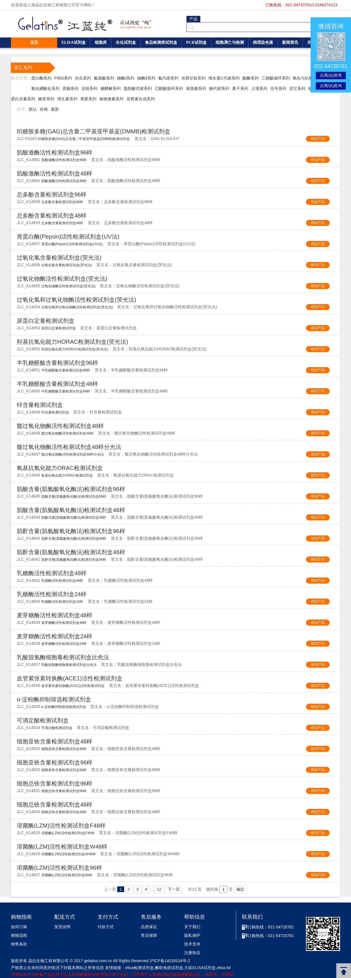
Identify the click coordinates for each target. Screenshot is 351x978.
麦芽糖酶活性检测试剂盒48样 (54, 615)
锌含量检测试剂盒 (40, 405)
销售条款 (19, 944)
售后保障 (149, 935)
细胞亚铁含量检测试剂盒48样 (54, 741)
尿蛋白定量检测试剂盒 (45, 321)
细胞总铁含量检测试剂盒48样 (54, 804)
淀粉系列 (89, 88)
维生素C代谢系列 (224, 78)
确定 (240, 889)
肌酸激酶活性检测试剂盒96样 (54, 152)
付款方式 (106, 927)
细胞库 (101, 42)
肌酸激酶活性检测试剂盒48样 (54, 173)
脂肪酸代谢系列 (138, 88)
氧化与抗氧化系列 (309, 78)
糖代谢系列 (219, 88)
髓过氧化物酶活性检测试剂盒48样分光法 (69, 447)
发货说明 (62, 927)
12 (159, 889)
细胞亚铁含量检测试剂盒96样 (54, 762)
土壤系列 (259, 88)
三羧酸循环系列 (276, 78)
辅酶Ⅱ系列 (146, 78)
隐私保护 (192, 935)
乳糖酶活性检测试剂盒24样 (52, 594)
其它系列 (297, 88)
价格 (44, 109)
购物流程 (19, 935)
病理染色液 (263, 42)
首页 (34, 42)
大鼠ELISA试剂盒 (200, 967)
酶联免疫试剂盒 (169, 967)
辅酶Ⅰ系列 (125, 78)
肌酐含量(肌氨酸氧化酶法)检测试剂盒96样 (71, 531)
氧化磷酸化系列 (45, 88)
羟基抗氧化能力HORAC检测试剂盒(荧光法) (72, 342)
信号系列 (278, 88)
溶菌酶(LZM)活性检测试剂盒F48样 (61, 825)
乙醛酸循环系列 (169, 88)
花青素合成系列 (140, 99)
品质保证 (149, 927)
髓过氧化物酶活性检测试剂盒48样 (60, 426)
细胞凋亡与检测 (230, 42)
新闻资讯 (290, 42)
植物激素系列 (111, 99)
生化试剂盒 (126, 42)
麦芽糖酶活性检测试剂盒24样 (54, 636)
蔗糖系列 (70, 88)
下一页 (174, 889)
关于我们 (192, 927)
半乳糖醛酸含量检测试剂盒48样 (57, 384)
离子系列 (240, 88)
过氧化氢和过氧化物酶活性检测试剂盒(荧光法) (76, 300)
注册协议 (192, 953)
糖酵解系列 (110, 88)
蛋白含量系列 (23, 99)
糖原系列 (46, 99)
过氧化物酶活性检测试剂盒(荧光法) (62, 278)
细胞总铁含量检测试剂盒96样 (54, 783)
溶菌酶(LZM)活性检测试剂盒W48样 (62, 846)
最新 (55, 109)
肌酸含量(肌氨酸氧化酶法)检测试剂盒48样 (71, 510)
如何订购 (19, 927)
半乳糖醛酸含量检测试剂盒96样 (57, 363)
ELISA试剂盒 (73, 42)
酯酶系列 (250, 78)
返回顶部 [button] (343, 970)
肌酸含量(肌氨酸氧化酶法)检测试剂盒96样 (71, 489)
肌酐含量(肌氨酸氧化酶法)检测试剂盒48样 (71, 552)
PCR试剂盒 (196, 42)
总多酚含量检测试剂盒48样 (52, 215)
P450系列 (63, 78)
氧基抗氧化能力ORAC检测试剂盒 (60, 468)
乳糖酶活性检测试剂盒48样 (52, 573)
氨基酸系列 (104, 78)
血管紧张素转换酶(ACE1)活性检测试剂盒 (69, 678)
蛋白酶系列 (41, 78)
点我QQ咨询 (331, 75)
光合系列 (83, 78)
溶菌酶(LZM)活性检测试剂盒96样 (59, 867)
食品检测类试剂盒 (161, 42)
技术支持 (192, 944)
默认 (33, 109)
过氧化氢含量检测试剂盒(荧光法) (59, 257)
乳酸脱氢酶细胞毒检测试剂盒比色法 (63, 657)
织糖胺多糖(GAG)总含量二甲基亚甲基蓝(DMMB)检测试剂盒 (93, 131)
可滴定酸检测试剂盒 (43, 720)
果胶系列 (88, 99)
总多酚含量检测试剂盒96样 (52, 194)
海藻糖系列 (196, 88)
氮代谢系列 (168, 78)
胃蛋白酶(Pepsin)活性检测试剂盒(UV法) (68, 236)
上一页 (110, 889)
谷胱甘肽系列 (193, 78)
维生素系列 (67, 99)
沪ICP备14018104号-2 (170, 960)
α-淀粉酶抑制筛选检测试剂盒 (54, 699)
